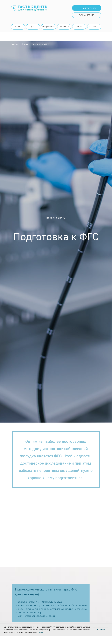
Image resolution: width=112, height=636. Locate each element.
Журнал (25, 44)
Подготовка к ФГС (40, 44)
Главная (15, 44)
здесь (41, 632)
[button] (86, 8)
